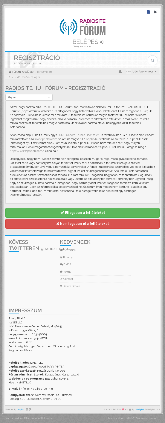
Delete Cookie (70, 286)
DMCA (66, 264)
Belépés (88, 41)
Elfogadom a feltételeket (82, 212)
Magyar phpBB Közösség (40, 418)
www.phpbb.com (46, 139)
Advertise (68, 250)
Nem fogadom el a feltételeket (82, 223)
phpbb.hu (92, 139)
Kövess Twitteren (38, 245)
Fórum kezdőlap (22, 71)
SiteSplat (140, 409)
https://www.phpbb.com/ (27, 150)
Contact (66, 278)
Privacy (66, 257)
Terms (65, 271)
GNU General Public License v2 (79, 135)
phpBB (21, 409)
